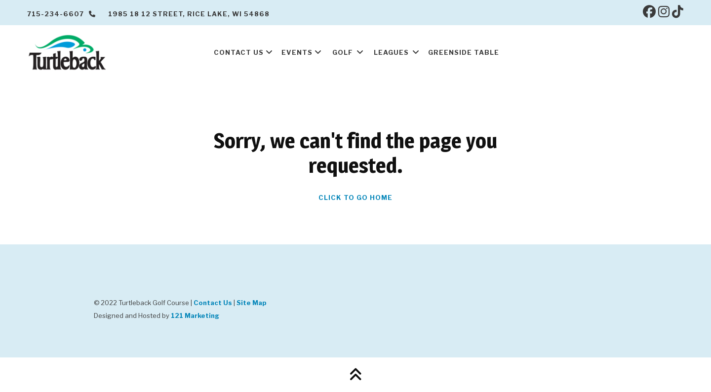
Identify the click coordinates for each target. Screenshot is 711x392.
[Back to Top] (355, 375)
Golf (342, 52)
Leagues (391, 52)
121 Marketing (195, 315)
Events (297, 52)
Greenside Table (463, 52)
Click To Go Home (355, 197)
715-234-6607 (61, 14)
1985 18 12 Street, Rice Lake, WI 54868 (189, 14)
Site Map (252, 303)
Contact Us (239, 52)
